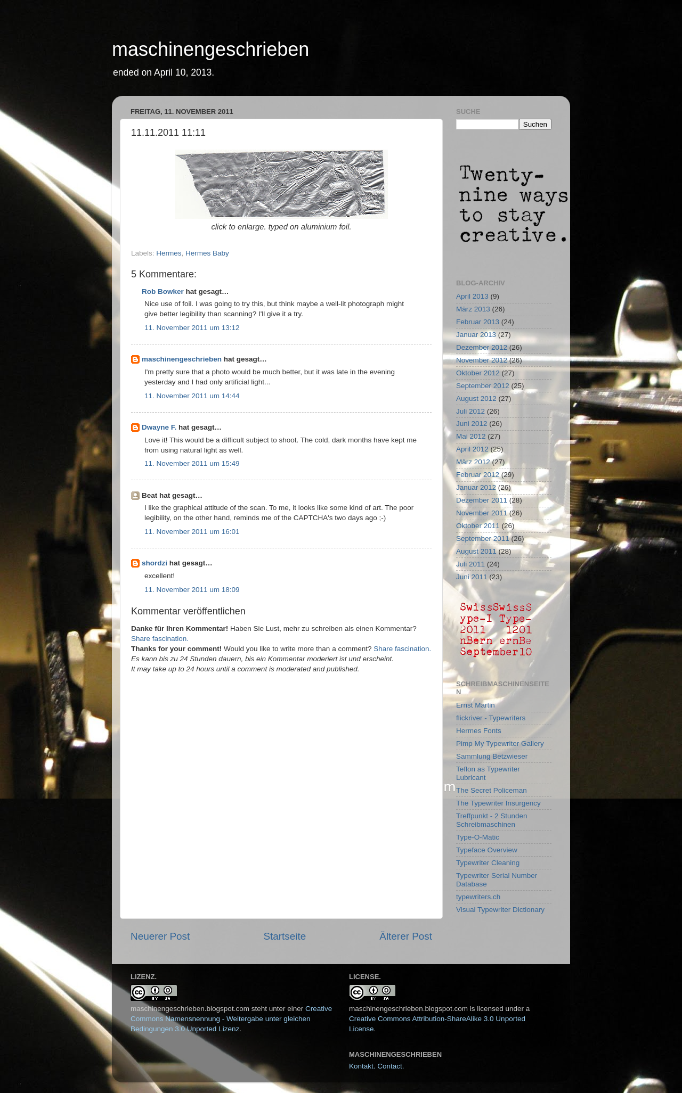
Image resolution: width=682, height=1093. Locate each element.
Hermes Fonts (478, 731)
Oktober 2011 (478, 526)
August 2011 (476, 551)
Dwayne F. (159, 427)
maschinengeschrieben (210, 49)
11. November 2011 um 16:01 (192, 532)
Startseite (284, 936)
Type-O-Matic (477, 837)
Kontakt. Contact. (376, 1066)
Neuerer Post (160, 936)
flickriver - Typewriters (490, 718)
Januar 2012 (476, 487)
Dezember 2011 (481, 500)
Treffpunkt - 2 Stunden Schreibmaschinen (491, 820)
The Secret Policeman (491, 790)
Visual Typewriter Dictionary (500, 910)
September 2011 (482, 539)
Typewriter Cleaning (487, 863)
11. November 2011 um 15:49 (192, 463)
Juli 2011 (470, 564)
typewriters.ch (478, 897)
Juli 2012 (470, 411)
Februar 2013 (477, 322)
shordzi (154, 563)
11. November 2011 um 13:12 (192, 328)
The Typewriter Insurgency (498, 803)
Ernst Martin (475, 705)
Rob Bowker (163, 291)
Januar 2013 (476, 335)
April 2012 (472, 449)
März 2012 (473, 462)
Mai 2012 (471, 436)
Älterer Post (405, 936)
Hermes (168, 253)
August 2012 (476, 398)
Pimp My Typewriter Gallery (500, 743)
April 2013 (472, 296)
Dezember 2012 (481, 347)
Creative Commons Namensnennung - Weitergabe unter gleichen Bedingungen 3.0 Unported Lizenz (231, 1019)
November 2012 (481, 360)
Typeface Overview (486, 850)
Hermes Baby (207, 253)
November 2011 (481, 513)
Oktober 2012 (478, 373)
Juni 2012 (472, 424)
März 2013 (473, 309)
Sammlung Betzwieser (491, 756)
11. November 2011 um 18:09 (192, 590)
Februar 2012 (477, 475)
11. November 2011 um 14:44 (192, 396)
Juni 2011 (472, 577)
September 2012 (482, 386)
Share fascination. (160, 639)
